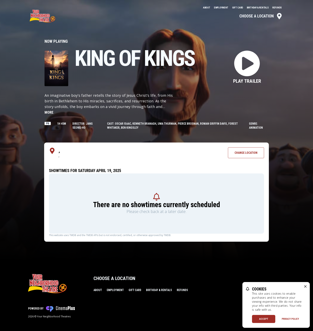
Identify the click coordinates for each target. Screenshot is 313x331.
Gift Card (238, 7)
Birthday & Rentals (258, 7)
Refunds (277, 7)
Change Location (246, 152)
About (207, 7)
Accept (263, 319)
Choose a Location (261, 16)
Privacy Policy (290, 319)
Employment (221, 7)
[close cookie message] (305, 286)
